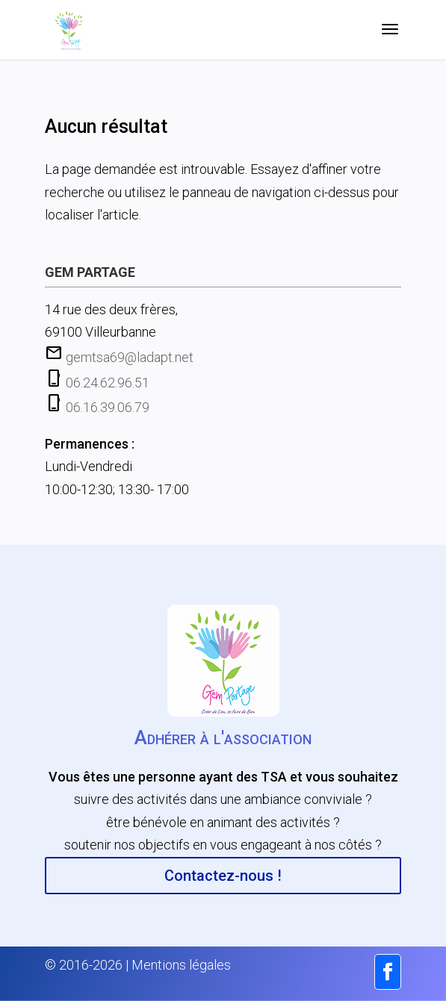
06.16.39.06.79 (107, 407)
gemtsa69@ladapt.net (129, 357)
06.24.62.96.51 (107, 382)
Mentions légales (181, 965)
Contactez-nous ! (223, 876)
